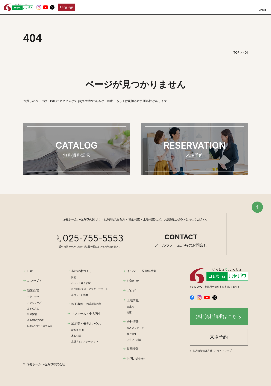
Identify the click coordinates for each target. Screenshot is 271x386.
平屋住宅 (32, 314)
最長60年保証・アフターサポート (89, 289)
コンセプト (34, 280)
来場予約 (219, 337)
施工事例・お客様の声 (86, 304)
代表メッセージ (135, 328)
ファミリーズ (34, 302)
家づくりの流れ (79, 294)
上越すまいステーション (84, 341)
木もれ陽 (76, 335)
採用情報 (133, 348)
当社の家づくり (81, 271)
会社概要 (132, 333)
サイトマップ (224, 350)
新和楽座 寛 (77, 329)
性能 (73, 277)
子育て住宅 (33, 296)
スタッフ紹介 (134, 339)
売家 (129, 312)
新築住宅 (33, 290)
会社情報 (133, 321)
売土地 (130, 306)
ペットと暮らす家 (81, 283)
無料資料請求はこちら (219, 316)
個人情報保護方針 (202, 350)
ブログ (131, 290)
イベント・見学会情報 (142, 271)
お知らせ (133, 280)
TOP (30, 271)
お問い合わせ (136, 358)
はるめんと (33, 308)
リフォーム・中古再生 (86, 313)
